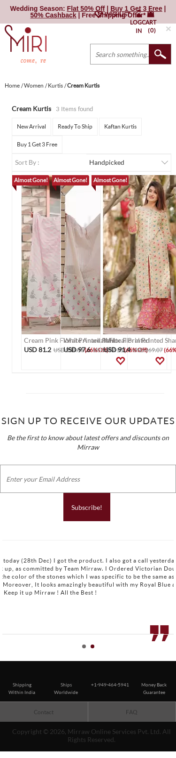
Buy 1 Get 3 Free (37, 144)
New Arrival (31, 126)
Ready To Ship (75, 126)
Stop (171, 657)
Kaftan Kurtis (120, 126)
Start (164, 657)
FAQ (132, 712)
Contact (44, 712)
